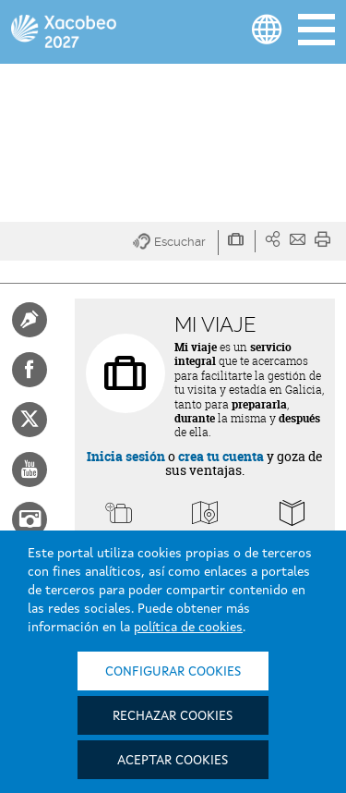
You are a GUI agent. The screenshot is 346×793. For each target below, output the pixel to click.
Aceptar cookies (172, 760)
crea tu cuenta (221, 456)
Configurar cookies (173, 671)
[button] (176, 242)
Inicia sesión (126, 456)
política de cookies (188, 627)
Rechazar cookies (173, 716)
